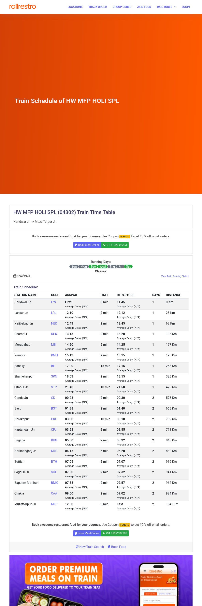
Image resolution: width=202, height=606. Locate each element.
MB (53, 344)
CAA (54, 493)
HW (53, 302)
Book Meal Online (87, 244)
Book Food (117, 547)
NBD (54, 323)
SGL (54, 472)
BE (53, 366)
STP (54, 387)
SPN (54, 376)
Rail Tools (164, 6)
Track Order (97, 6)
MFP (54, 504)
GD (53, 398)
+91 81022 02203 (115, 244)
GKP (54, 419)
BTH (54, 461)
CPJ (54, 429)
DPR (54, 334)
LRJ (53, 313)
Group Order (122, 6)
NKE (54, 451)
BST (54, 408)
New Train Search (90, 547)
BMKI (55, 483)
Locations (75, 6)
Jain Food (144, 6)
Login (186, 6)
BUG (54, 440)
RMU (54, 355)
